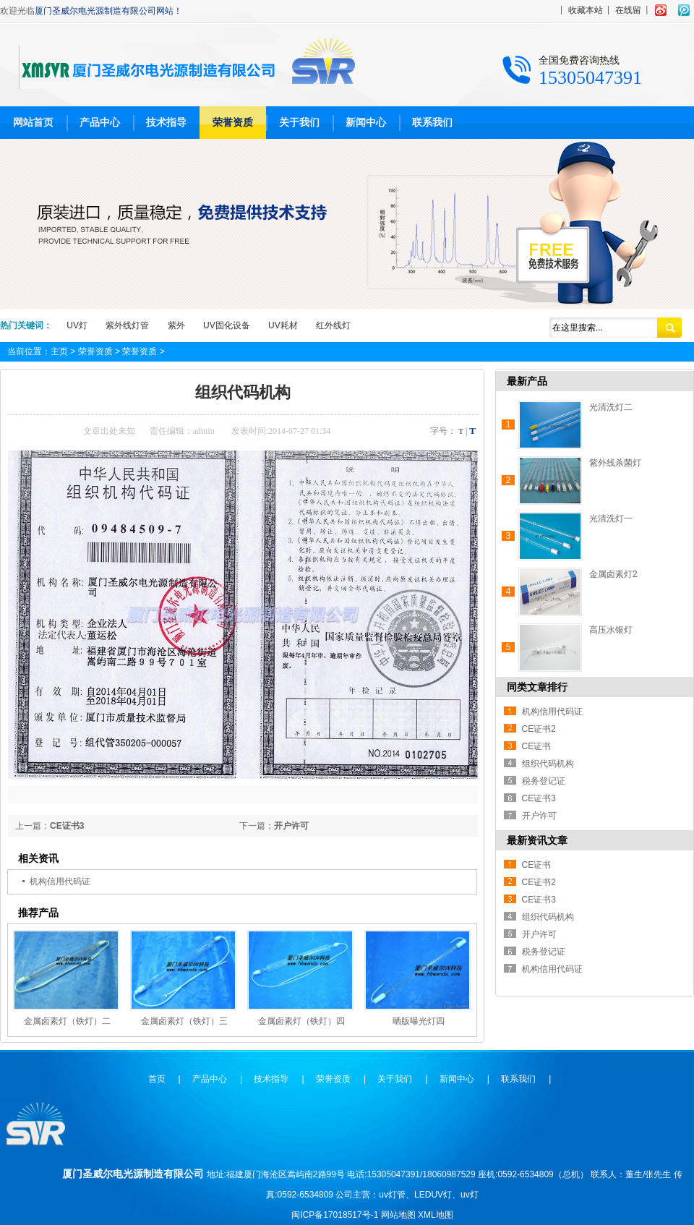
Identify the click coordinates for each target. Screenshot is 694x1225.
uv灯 (469, 1195)
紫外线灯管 (127, 325)
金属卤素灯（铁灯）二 (67, 1021)
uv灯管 (392, 1195)
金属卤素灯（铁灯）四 (301, 1021)
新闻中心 (366, 122)
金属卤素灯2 (613, 574)
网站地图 (398, 1215)
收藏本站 (585, 10)
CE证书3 (67, 826)
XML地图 (435, 1215)
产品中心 (100, 122)
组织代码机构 (548, 764)
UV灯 (77, 325)
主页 (59, 351)
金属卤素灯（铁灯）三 (184, 1021)
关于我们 (299, 122)
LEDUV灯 (433, 1195)
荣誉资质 (233, 122)
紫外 (176, 325)
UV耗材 (283, 325)
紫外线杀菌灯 (615, 463)
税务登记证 (543, 781)
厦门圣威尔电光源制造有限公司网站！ (108, 11)
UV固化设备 (226, 325)
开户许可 (291, 826)
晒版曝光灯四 (419, 1021)
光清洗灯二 (611, 407)
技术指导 (166, 122)
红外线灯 (333, 325)
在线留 (628, 10)
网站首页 (33, 122)
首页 (157, 1079)
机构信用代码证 (60, 881)
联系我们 (432, 122)
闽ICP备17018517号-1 (334, 1215)
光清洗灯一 (611, 518)
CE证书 (537, 746)
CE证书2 (539, 729)
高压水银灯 (611, 630)
